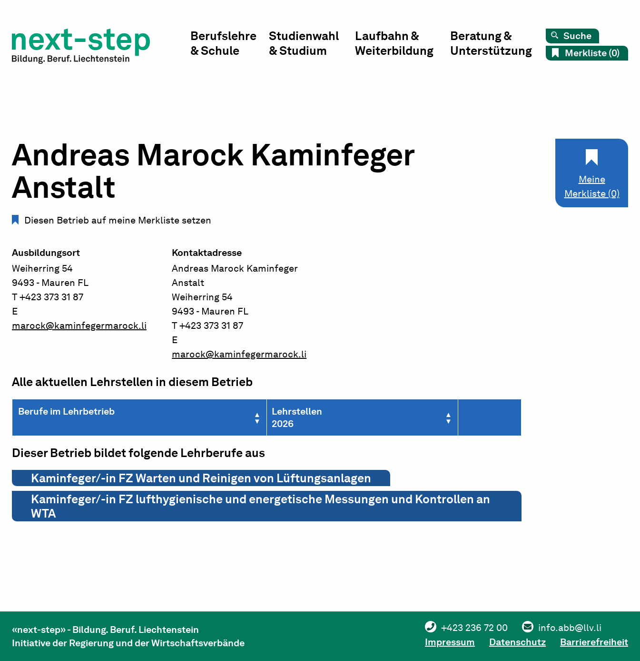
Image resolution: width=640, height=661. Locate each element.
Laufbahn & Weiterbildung (394, 43)
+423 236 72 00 (474, 627)
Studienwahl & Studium (304, 43)
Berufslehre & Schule (223, 43)
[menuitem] (229, 45)
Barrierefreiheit (594, 642)
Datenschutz (517, 642)
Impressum (450, 642)
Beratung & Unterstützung (491, 43)
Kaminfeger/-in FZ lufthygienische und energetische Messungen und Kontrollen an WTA (260, 506)
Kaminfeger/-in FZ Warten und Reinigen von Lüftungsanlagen (201, 478)
